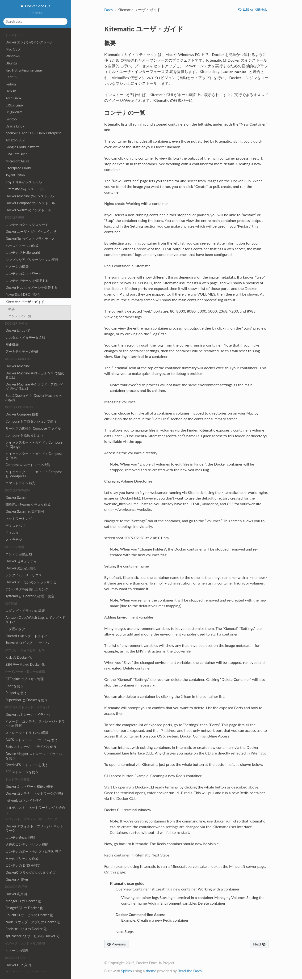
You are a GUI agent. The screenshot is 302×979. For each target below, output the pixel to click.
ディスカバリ (15, 526)
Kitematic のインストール (24, 189)
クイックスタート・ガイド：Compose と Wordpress (34, 474)
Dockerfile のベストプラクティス (30, 239)
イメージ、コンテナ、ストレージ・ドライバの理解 (35, 723)
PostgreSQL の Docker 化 (24, 908)
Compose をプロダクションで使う (31, 421)
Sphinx (126, 970)
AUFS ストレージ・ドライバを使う (31, 740)
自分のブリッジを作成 (21, 858)
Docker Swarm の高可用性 (25, 511)
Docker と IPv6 (16, 879)
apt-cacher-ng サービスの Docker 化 (32, 936)
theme (151, 970)
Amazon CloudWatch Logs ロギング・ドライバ (35, 619)
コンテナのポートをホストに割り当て (33, 851)
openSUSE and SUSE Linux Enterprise (33, 133)
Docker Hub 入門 (18, 965)
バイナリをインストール (23, 182)
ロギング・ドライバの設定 (25, 611)
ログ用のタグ (15, 629)
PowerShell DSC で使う (22, 294)
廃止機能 (12, 345)
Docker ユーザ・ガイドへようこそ (31, 231)
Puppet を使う (16, 693)
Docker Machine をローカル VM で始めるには (34, 375)
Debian (10, 91)
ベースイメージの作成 (21, 246)
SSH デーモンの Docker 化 (25, 664)
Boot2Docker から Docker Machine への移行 (33, 398)
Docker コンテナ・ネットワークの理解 (34, 793)
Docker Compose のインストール (30, 203)
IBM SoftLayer (16, 154)
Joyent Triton (15, 175)
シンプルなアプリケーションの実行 (31, 260)
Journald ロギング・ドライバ (27, 643)
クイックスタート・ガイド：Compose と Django (34, 444)
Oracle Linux (14, 126)
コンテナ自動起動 (18, 554)
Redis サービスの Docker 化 (25, 929)
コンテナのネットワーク (23, 273)
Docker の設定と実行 (21, 568)
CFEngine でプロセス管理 (24, 679)
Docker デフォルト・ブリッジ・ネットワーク (34, 828)
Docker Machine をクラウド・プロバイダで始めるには (34, 386)
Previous (116, 944)
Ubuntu (11, 63)
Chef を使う (14, 686)
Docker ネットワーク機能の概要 (29, 786)
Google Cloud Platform (22, 147)
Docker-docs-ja (37, 6)
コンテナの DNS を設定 (23, 865)
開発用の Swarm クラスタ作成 (27, 505)
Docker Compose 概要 (21, 414)
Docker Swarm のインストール (28, 210)
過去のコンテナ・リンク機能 (26, 844)
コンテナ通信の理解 (20, 837)
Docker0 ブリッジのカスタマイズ (30, 872)
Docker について (17, 330)
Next (259, 944)
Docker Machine (17, 366)
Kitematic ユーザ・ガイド (23, 302)
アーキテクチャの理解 (21, 351)
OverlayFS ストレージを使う (26, 765)
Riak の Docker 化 (18, 657)
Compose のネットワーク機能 (27, 465)
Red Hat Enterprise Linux (23, 70)
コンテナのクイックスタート (26, 225)
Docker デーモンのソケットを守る (31, 582)
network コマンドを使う (23, 800)
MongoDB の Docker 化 (23, 901)
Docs (108, 9)
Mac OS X (12, 49)
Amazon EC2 (15, 140)
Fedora (10, 84)
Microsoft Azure (17, 161)
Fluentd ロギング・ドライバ (26, 636)
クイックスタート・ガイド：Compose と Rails (34, 456)
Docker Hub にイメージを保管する (31, 287)
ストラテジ (13, 540)
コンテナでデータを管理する (26, 281)
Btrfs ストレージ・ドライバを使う (30, 747)
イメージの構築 (17, 266)
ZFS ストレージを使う (21, 772)
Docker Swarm (16, 498)
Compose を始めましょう (24, 435)
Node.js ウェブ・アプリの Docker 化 (32, 922)
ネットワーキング (18, 519)
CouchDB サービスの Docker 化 (29, 915)
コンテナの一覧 (19, 316)
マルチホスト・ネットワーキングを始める (35, 809)
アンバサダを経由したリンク (26, 589)
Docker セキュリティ (21, 561)
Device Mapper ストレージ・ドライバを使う (33, 756)
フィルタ (12, 532)
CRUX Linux (14, 105)
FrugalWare (14, 112)
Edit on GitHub (254, 9)
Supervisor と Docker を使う (26, 700)
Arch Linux (13, 98)
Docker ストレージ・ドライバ (27, 714)
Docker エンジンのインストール (29, 42)
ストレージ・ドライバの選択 (26, 733)
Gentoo (11, 119)
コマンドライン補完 (20, 483)
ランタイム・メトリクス (23, 575)
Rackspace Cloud (18, 168)
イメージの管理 (17, 951)
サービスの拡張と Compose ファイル (33, 428)
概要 (11, 309)
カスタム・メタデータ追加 (25, 337)
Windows (12, 56)
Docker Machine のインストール (29, 196)
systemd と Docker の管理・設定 (29, 596)
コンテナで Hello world (22, 252)
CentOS (11, 77)
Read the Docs (190, 970)
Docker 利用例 (16, 894)
